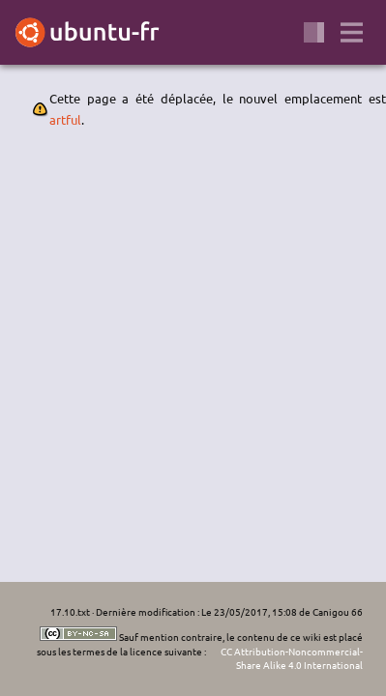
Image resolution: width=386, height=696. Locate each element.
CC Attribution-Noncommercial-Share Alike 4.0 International (292, 658)
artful (65, 119)
